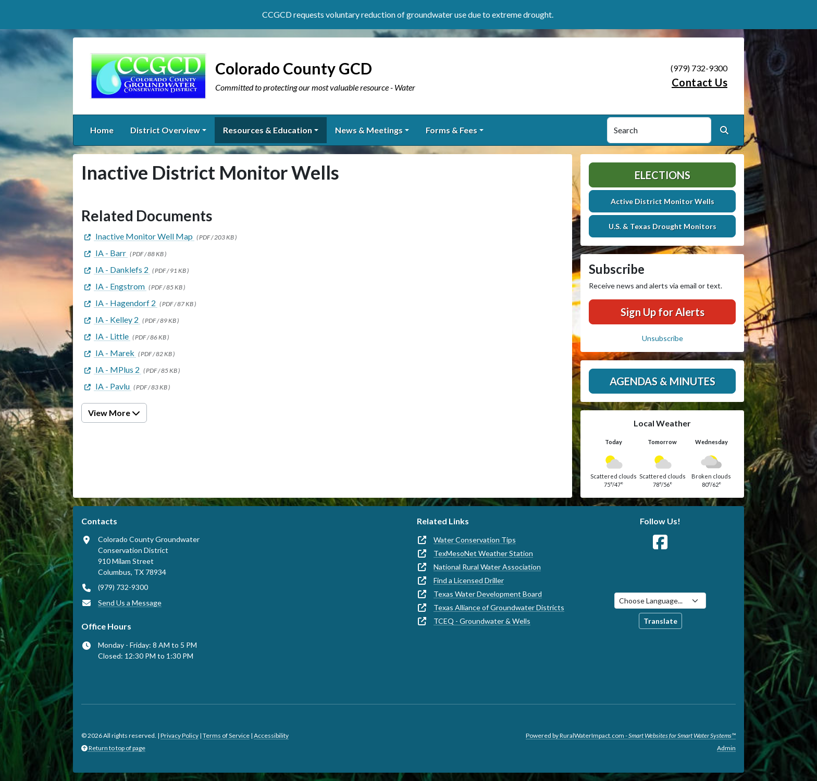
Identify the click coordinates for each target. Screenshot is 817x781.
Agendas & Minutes (662, 381)
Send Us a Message (130, 602)
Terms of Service (226, 735)
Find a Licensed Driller (469, 580)
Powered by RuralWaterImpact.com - (631, 735)
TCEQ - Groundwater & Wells (482, 620)
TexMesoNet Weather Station (483, 553)
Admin (726, 748)
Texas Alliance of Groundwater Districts (499, 607)
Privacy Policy (179, 735)
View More (114, 413)
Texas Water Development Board (488, 593)
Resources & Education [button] (267, 130)
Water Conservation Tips (475, 539)
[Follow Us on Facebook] (660, 542)
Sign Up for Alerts (662, 312)
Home (102, 130)
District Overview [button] (165, 130)
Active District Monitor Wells (662, 201)
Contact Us (699, 82)
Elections (662, 175)
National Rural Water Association (487, 566)
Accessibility (271, 735)
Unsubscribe (662, 338)
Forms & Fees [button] (451, 130)
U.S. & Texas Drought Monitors (662, 226)
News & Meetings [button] (369, 130)
